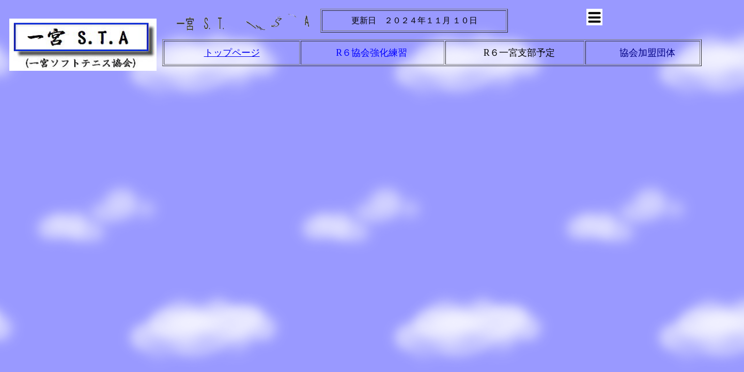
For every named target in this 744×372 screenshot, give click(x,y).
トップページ (232, 53)
